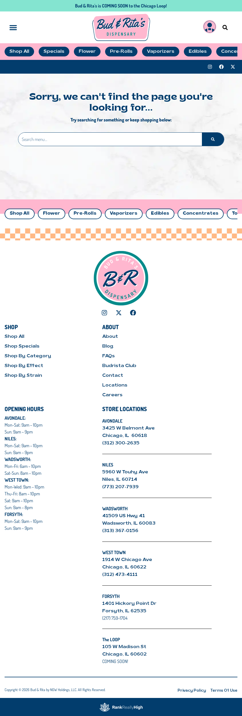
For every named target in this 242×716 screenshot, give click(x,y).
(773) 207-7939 (120, 487)
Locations (114, 385)
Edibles (160, 213)
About (110, 336)
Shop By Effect (24, 366)
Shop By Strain (23, 375)
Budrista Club (119, 366)
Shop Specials (22, 346)
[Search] (213, 139)
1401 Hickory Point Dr (129, 603)
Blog (107, 346)
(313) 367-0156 (120, 531)
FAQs (108, 356)
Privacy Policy (192, 691)
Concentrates (201, 213)
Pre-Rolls (85, 213)
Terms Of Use (223, 691)
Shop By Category (28, 356)
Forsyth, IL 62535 (124, 611)
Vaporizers (123, 213)
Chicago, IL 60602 (124, 654)
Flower (51, 213)
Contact (112, 375)
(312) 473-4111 (119, 574)
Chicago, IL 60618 (125, 435)
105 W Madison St (124, 647)
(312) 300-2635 (120, 443)
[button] (225, 27)
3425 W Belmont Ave (129, 428)
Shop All (19, 213)
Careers (112, 395)
